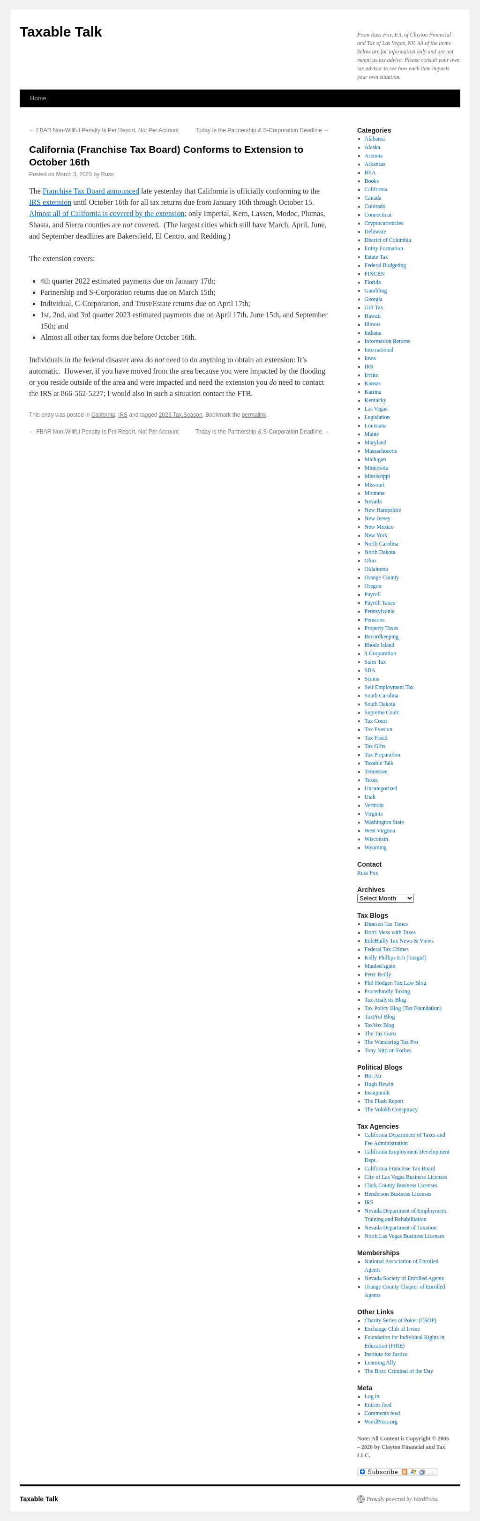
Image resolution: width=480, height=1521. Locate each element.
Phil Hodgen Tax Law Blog (396, 983)
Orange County (382, 577)
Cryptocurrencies (384, 223)
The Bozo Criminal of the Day (399, 1371)
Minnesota (377, 468)
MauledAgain (380, 966)
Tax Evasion (378, 729)
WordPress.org (381, 1421)
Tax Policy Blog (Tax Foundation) (403, 1008)
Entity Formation (384, 248)
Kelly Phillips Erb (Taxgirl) (396, 957)
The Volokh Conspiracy (391, 1109)
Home (38, 98)
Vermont (374, 805)
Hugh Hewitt (379, 1084)
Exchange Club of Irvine (392, 1329)
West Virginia (380, 830)
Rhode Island (380, 645)
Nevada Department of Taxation (401, 1227)
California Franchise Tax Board (400, 1168)
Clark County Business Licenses (401, 1185)
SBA (370, 670)
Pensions (375, 619)
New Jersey (378, 518)
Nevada (373, 501)
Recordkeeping (382, 636)
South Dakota (380, 704)
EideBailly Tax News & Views (399, 940)
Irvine (371, 375)
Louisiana (376, 425)
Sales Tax (375, 662)
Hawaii (373, 316)
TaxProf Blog (380, 1016)
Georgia (373, 299)
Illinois (373, 324)
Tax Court (376, 721)
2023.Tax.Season (180, 415)
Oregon (373, 586)
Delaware (375, 231)
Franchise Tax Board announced (91, 191)
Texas (371, 780)
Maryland (376, 442)
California (103, 415)
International (379, 349)
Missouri (375, 484)
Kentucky (376, 400)
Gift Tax (374, 307)
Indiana (373, 333)
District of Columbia (388, 240)
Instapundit (377, 1092)
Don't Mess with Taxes (390, 932)
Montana (375, 493)
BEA (370, 172)
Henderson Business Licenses (398, 1194)
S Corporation (381, 653)
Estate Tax (376, 257)
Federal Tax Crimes (387, 949)
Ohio (370, 560)
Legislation (377, 417)
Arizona (374, 155)
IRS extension (50, 202)
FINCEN (375, 273)
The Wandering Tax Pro (391, 1042)
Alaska (372, 147)
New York (376, 535)
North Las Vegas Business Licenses (404, 1236)
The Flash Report (384, 1101)
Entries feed (378, 1404)
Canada (373, 198)
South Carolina (381, 695)
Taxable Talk (61, 31)
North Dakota (380, 552)
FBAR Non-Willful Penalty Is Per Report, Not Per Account (104, 130)
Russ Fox (367, 872)
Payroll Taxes (380, 602)
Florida (373, 282)
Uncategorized (381, 788)
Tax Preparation (382, 754)
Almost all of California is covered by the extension (106, 213)
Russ (107, 174)
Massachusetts (381, 451)
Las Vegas (376, 408)
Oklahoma (376, 569)
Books (372, 181)
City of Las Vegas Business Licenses (406, 1177)
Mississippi (377, 476)
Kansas (373, 383)
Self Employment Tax (389, 687)
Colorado (375, 206)
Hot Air (373, 1075)
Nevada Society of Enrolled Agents (404, 1278)
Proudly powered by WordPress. (403, 1499)
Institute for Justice (386, 1354)
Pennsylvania (380, 611)
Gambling (376, 290)
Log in (372, 1396)
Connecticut (378, 214)
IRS (123, 415)
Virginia (374, 813)
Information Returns (388, 341)
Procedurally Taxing (387, 991)
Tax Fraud (376, 737)
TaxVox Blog (379, 1025)
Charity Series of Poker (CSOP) (400, 1320)
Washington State (384, 822)
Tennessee (376, 771)
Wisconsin (376, 839)
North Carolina (381, 543)
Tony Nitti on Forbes (388, 1050)
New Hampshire (383, 510)
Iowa (370, 358)
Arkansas (375, 164)
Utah (370, 797)
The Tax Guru (380, 1033)
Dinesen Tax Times (386, 924)
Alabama (375, 138)
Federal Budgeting (385, 265)
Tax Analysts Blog (385, 1000)
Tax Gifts (375, 746)
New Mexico (379, 527)
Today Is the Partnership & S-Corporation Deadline (262, 130)
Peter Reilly (378, 974)
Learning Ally (380, 1362)
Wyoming (376, 847)
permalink (254, 415)
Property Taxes (381, 628)
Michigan (375, 459)
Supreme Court (382, 712)
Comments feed (382, 1413)
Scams (372, 678)
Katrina (373, 392)
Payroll (373, 594)
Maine (372, 434)
